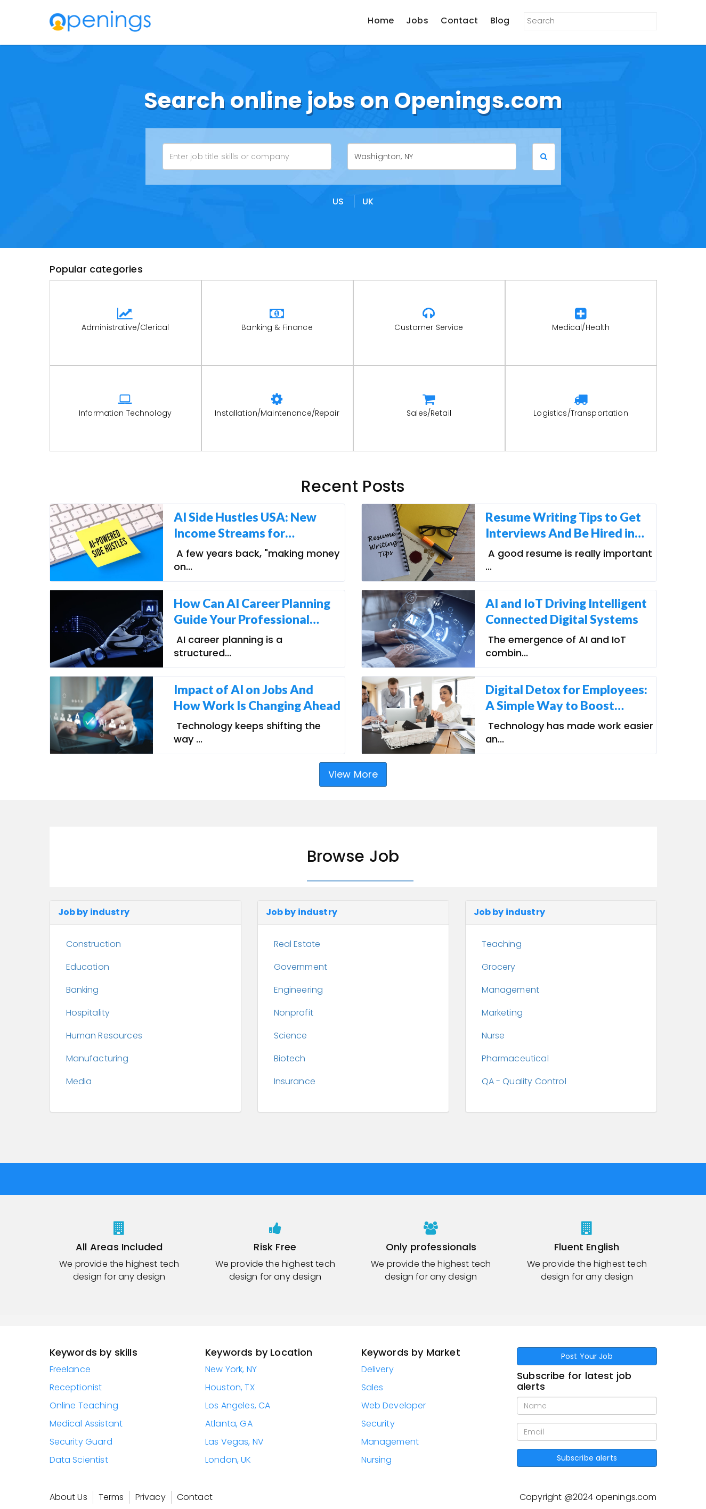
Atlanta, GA (229, 1423)
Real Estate (297, 944)
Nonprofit (293, 1013)
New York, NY (231, 1369)
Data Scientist (79, 1460)
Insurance (294, 1081)
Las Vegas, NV (234, 1442)
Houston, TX (230, 1387)
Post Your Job (587, 1356)
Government (301, 967)
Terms (111, 1497)
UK (368, 201)
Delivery (377, 1369)
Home (381, 20)
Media (79, 1081)
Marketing (502, 1013)
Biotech (290, 1058)
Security (378, 1423)
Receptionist (76, 1387)
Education (87, 967)
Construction (93, 944)
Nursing (376, 1460)
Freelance (70, 1369)
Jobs (417, 20)
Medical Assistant (86, 1423)
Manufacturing (97, 1058)
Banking (82, 990)
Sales (372, 1387)
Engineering (298, 990)
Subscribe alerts (587, 1458)
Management (511, 990)
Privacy (150, 1497)
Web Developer (393, 1405)
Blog (500, 20)
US (338, 201)
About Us (68, 1497)
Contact (459, 20)
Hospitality (88, 1013)
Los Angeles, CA (237, 1405)
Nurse (493, 1035)
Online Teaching (84, 1405)
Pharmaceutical (515, 1058)
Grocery (499, 967)
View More (353, 774)
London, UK (228, 1460)
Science (290, 1035)
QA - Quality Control (524, 1081)
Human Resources (104, 1035)
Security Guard (81, 1442)
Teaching (502, 944)
